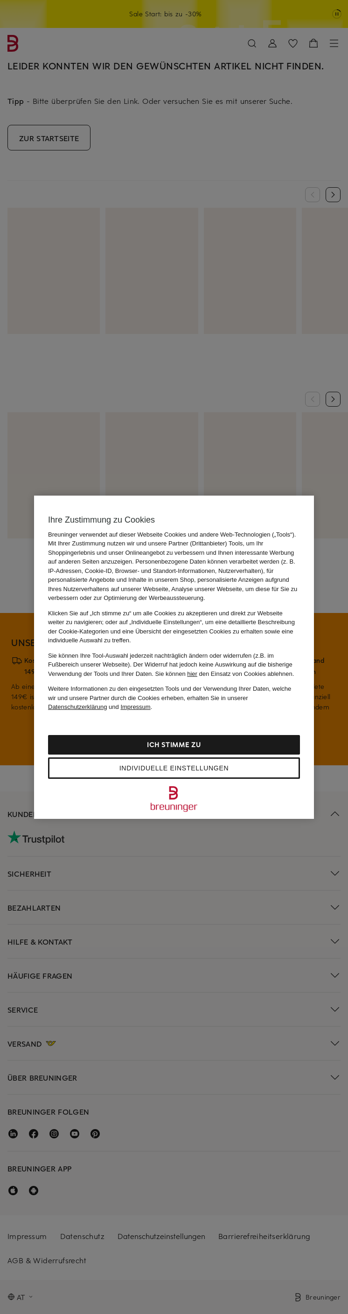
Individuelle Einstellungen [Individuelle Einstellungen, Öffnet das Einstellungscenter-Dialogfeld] (174, 768)
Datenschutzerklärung (77, 706)
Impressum (135, 706)
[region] (174, 657)
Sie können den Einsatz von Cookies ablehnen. (224, 673)
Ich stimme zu (174, 744)
